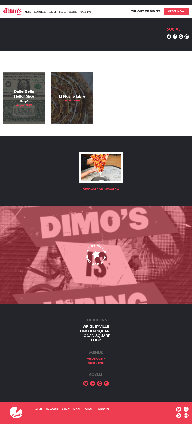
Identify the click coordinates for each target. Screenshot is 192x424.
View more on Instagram (101, 189)
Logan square (95, 336)
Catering (85, 12)
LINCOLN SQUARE (96, 331)
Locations (40, 12)
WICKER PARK (96, 363)
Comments (103, 409)
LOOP (96, 340)
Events (73, 12)
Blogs (62, 12)
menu (28, 12)
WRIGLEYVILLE (96, 327)
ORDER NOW (176, 11)
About (52, 12)
